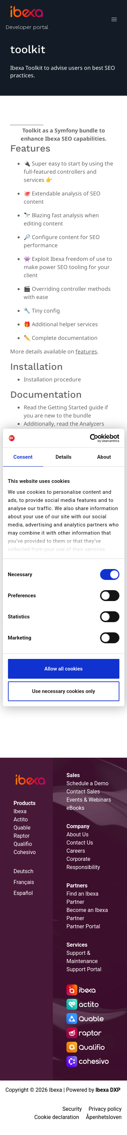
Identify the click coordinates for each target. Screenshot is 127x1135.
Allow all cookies (63, 669)
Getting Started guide (75, 407)
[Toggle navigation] (114, 20)
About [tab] (104, 457)
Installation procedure (52, 379)
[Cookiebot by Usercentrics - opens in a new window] (90, 438)
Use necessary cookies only (63, 691)
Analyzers (92, 423)
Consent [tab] (23, 457)
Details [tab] (63, 457)
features (86, 351)
